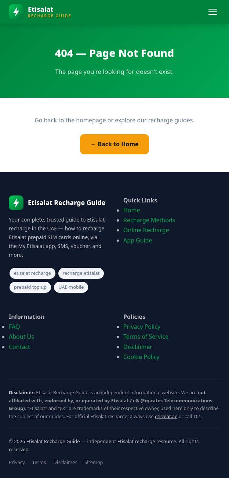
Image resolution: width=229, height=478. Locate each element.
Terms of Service (145, 337)
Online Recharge (146, 230)
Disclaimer (137, 347)
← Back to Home (114, 144)
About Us (21, 337)
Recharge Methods (149, 220)
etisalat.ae (166, 416)
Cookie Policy (141, 357)
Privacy (17, 462)
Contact (19, 347)
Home (131, 210)
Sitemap (93, 462)
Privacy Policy (141, 327)
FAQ (14, 327)
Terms (39, 462)
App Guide (137, 240)
